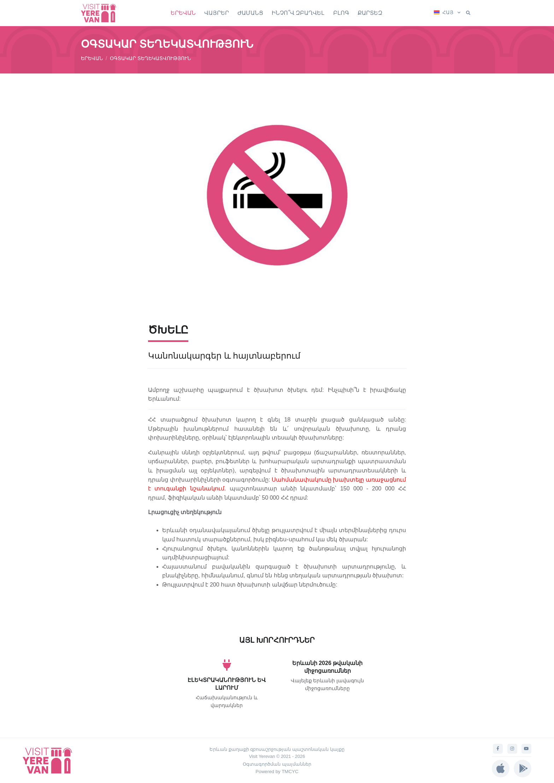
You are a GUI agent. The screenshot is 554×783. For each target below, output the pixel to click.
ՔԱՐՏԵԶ (370, 13)
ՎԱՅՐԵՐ (216, 13)
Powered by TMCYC (276, 771)
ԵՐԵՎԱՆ (183, 13)
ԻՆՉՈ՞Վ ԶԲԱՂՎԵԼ (298, 13)
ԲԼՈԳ (341, 13)
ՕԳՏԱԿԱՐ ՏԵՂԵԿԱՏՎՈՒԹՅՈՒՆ (150, 58)
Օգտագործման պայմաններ (277, 764)
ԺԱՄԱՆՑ (250, 13)
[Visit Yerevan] (102, 13)
